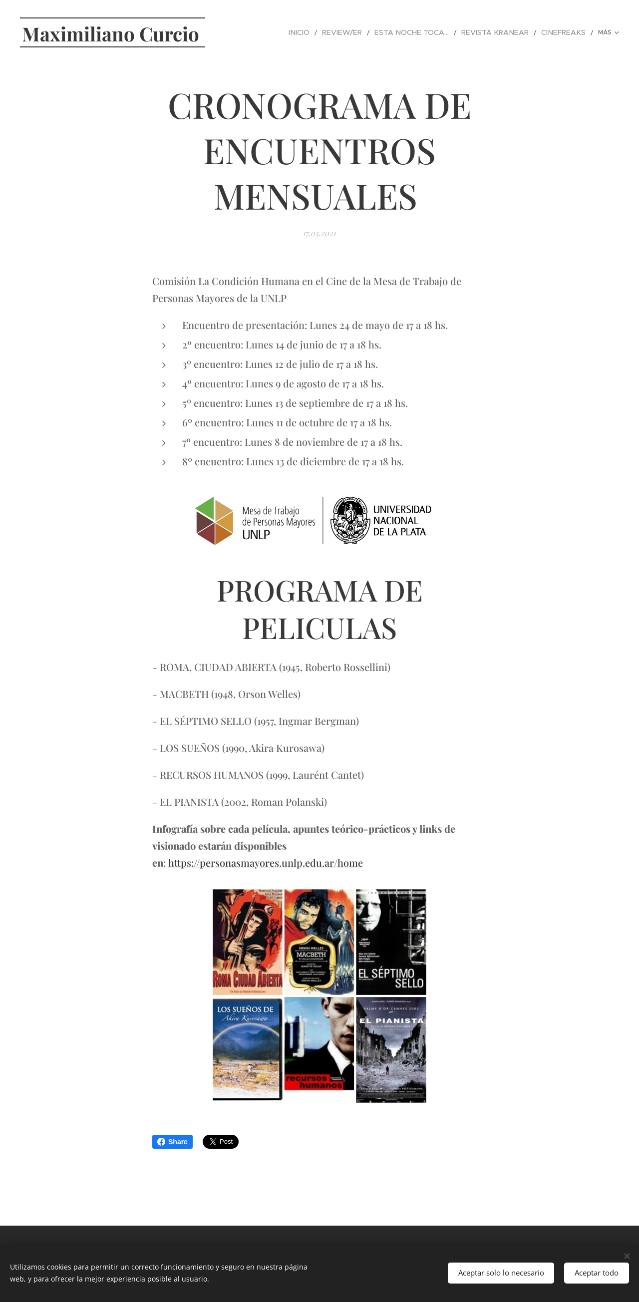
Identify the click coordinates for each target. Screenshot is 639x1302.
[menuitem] (272, 32)
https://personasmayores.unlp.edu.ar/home (265, 862)
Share (172, 1142)
